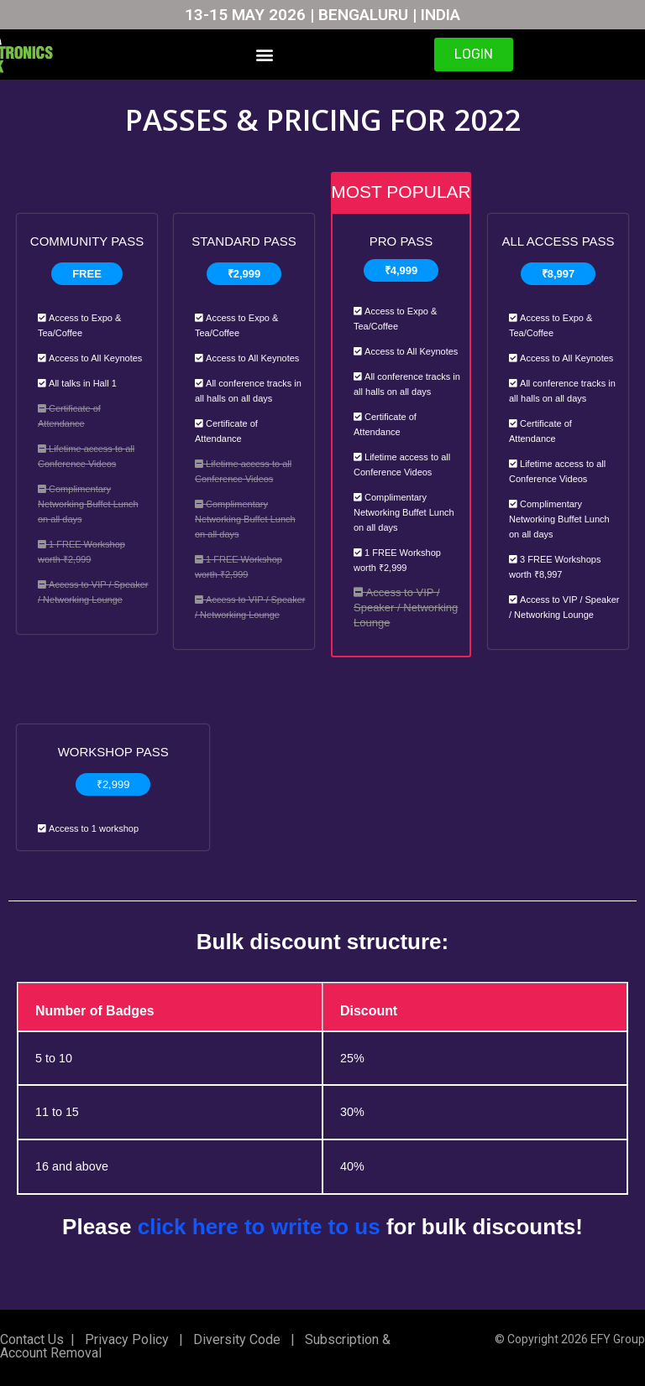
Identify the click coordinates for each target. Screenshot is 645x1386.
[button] (264, 55)
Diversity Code (233, 1339)
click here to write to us (259, 1227)
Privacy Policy (125, 1339)
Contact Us (32, 1339)
